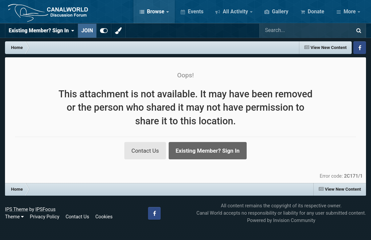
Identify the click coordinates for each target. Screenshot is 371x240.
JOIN (87, 31)
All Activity (235, 12)
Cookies (104, 217)
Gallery (279, 12)
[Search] (286, 31)
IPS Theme (16, 209)
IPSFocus (45, 209)
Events (195, 12)
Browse (156, 12)
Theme (14, 217)
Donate (315, 12)
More (349, 12)
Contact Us (145, 150)
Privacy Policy (45, 217)
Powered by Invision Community (281, 220)
